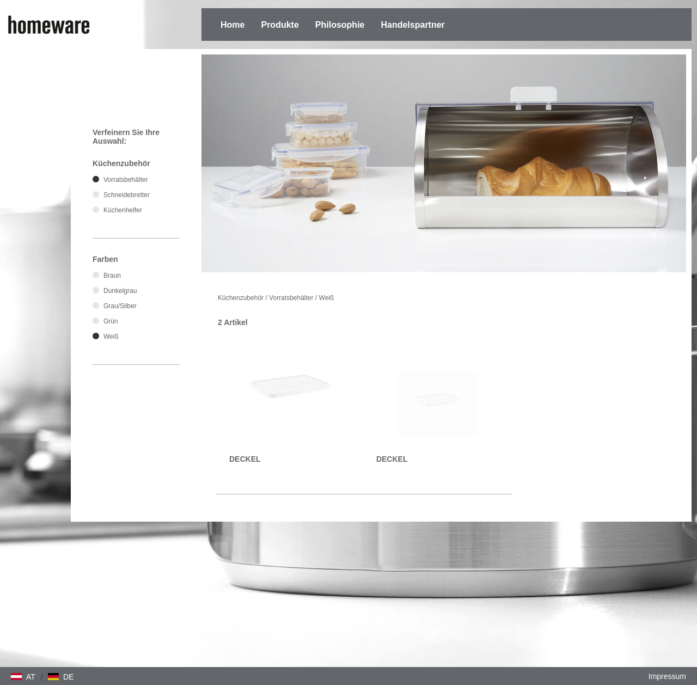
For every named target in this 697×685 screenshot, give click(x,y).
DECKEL (245, 459)
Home (232, 24)
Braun (112, 275)
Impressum (667, 676)
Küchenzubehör (241, 298)
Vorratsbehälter (291, 298)
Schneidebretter (126, 195)
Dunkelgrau (120, 291)
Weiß (326, 298)
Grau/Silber (120, 306)
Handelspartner (412, 24)
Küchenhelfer (122, 210)
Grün (110, 321)
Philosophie (340, 24)
